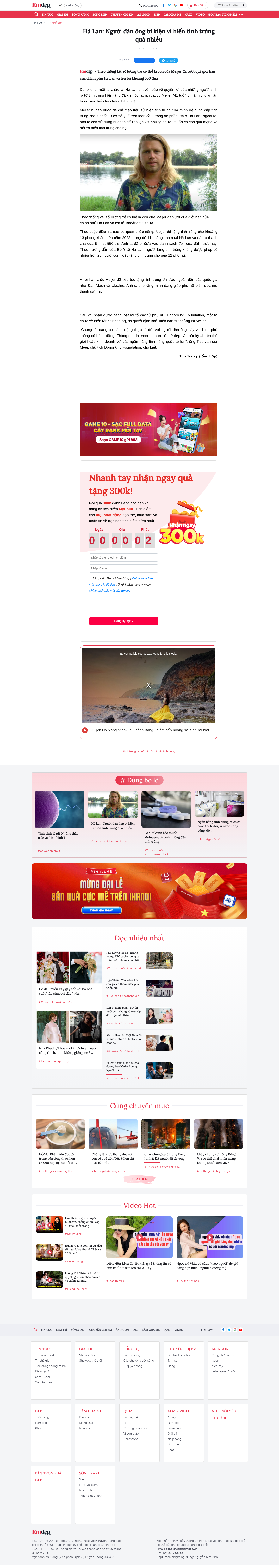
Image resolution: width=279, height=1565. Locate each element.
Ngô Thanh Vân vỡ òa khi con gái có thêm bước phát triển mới (123, 983)
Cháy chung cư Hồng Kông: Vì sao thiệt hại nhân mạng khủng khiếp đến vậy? (216, 1158)
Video (200, 14)
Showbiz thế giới (90, 1360)
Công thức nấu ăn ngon (224, 1357)
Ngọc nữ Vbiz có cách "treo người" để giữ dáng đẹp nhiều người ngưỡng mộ (207, 1265)
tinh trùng (72, 5)
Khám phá (42, 1371)
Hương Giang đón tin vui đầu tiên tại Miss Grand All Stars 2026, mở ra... (83, 1249)
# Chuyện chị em (48, 850)
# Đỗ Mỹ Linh (132, 1051)
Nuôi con (85, 1428)
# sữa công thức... (65, 1171)
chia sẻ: (124, 60)
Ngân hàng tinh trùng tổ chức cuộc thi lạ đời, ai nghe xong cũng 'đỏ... (219, 826)
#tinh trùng (129, 751)
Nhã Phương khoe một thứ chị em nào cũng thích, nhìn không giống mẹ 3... (67, 1050)
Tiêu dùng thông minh (50, 1366)
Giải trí (62, 14)
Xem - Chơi (42, 1377)
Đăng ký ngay (123, 621)
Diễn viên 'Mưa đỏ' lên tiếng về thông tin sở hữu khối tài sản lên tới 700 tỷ (138, 1265)
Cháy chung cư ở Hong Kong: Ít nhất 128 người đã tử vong (165, 1156)
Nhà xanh (85, 1490)
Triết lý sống (131, 1355)
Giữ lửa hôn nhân (179, 1355)
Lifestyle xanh (88, 1485)
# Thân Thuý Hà (115, 1281)
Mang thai (86, 1422)
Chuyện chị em (122, 14)
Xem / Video (179, 1411)
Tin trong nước (45, 1355)
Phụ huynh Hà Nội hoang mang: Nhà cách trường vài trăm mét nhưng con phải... (123, 956)
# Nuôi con (112, 995)
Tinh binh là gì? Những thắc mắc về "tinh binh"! (58, 835)
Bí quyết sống (132, 1366)
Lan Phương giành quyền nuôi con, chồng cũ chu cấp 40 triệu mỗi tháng (123, 1011)
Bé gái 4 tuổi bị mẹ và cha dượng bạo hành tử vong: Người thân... (122, 1066)
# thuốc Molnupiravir (156, 854)
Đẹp (157, 14)
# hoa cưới (65, 1002)
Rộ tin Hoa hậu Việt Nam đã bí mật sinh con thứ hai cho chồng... (124, 1038)
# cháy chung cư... (170, 1166)
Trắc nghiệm (132, 1417)
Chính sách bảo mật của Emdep (109, 590)
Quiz (188, 14)
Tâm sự (173, 1360)
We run (84, 1479)
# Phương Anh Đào (188, 1281)
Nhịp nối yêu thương (224, 1414)
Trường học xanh (90, 1495)
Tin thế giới (55, 22)
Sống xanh (80, 14)
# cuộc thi (219, 839)
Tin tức (47, 14)
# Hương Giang (74, 1261)
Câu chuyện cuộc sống (138, 1360)
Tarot (127, 1422)
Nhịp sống (175, 1439)
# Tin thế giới (98, 841)
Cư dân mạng (44, 1382)
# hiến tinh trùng (117, 841)
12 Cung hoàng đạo (136, 1428)
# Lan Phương (132, 1023)
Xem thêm (139, 1179)
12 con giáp (131, 1433)
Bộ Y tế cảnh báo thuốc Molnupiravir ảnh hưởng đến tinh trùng (165, 837)
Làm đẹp (41, 1422)
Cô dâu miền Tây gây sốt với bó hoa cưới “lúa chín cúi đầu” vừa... (65, 991)
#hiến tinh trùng (165, 751)
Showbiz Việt (88, 1355)
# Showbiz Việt (114, 1023)
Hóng (171, 1366)
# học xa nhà (134, 968)
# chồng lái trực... (117, 1171)
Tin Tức (37, 22)
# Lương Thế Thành (76, 1288)
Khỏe (38, 1428)
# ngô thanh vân (129, 995)
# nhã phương (60, 1061)
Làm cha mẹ (172, 14)
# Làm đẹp (45, 1061)
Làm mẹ (173, 1444)
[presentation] (118, 604)
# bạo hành (133, 1078)
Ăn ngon (143, 14)
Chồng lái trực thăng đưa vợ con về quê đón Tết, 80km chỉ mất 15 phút (113, 1158)
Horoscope (130, 1439)
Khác (171, 1450)
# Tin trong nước (154, 850)
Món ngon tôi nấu (224, 1371)
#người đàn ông (146, 751)
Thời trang (42, 1417)
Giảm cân (174, 1428)
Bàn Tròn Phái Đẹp (49, 1476)
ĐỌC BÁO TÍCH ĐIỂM (222, 14)
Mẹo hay (217, 1366)
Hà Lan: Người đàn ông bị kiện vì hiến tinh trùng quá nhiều (113, 826)
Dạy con (84, 1417)
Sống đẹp (99, 14)
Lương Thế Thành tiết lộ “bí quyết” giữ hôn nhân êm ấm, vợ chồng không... (83, 1276)
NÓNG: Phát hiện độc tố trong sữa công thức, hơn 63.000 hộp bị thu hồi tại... (58, 1158)
